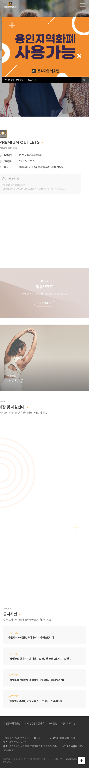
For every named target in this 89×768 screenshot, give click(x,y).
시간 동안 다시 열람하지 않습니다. (20, 79)
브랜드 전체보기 (45, 310)
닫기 (85, 79)
